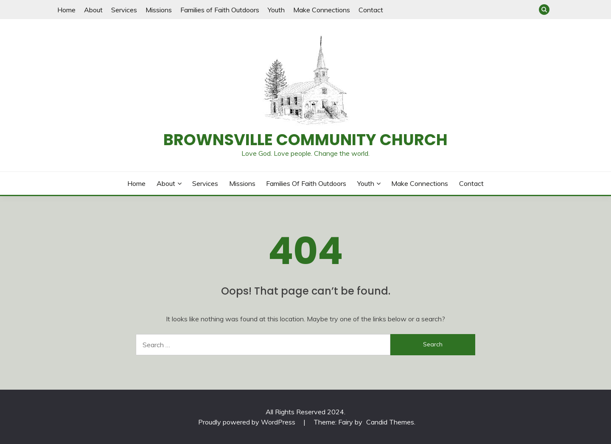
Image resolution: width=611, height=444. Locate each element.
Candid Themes (390, 422)
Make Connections (321, 10)
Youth (276, 10)
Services (124, 10)
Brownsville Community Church (305, 140)
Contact (371, 10)
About (93, 10)
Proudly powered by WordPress (247, 422)
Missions (159, 10)
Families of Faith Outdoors (219, 10)
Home (66, 10)
